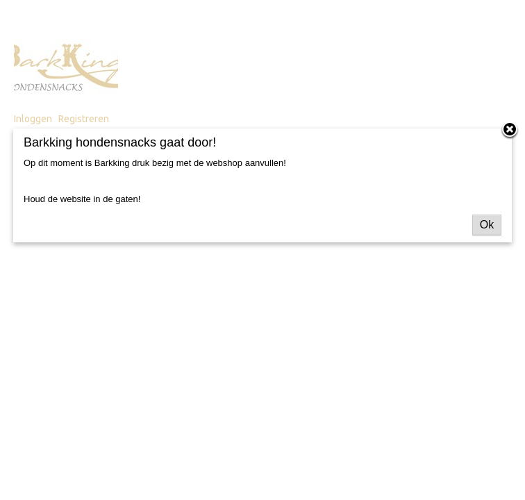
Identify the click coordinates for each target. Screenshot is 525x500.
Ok (487, 225)
